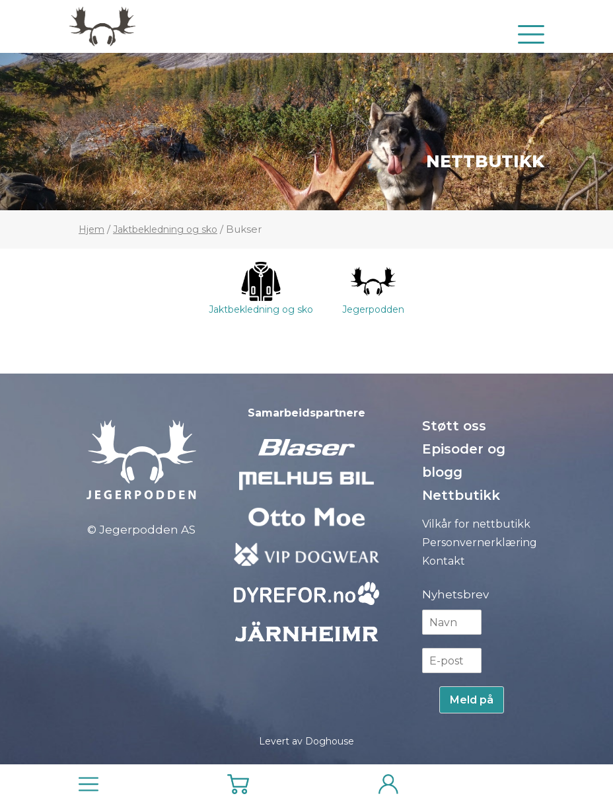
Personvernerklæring (479, 542)
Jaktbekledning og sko (165, 229)
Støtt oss (454, 426)
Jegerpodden (373, 288)
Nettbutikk (485, 161)
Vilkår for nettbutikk (476, 524)
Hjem (91, 229)
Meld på (471, 700)
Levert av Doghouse (306, 741)
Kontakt (443, 561)
